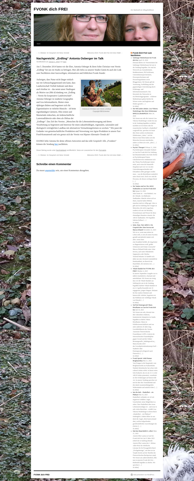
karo (64, 62)
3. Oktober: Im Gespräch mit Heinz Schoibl (52, 53)
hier (56, 144)
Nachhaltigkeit (61, 150)
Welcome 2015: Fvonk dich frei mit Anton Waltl (105, 53)
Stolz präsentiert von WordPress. (144, 475)
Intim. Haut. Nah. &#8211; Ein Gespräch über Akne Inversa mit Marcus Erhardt (143, 227)
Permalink (102, 150)
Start (38, 44)
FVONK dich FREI (51, 9)
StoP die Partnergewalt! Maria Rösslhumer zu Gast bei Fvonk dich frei (144, 307)
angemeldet (50, 170)
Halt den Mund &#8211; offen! (143, 431)
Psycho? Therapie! (139, 147)
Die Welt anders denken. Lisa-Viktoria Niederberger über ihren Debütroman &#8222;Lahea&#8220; (145, 111)
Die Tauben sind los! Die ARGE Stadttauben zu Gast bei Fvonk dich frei (144, 188)
